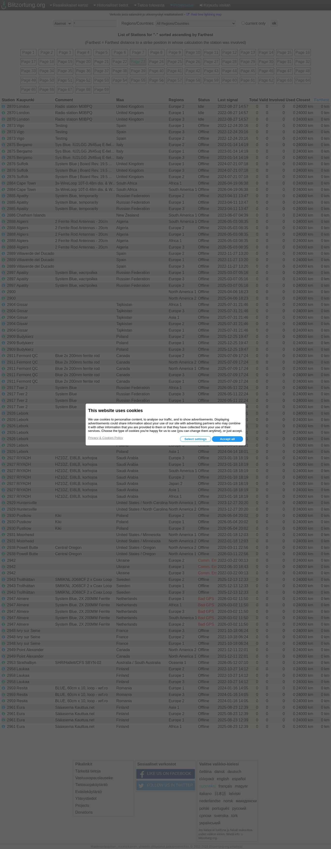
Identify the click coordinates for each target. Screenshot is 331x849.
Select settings (195, 439)
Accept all (227, 439)
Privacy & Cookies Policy (105, 438)
